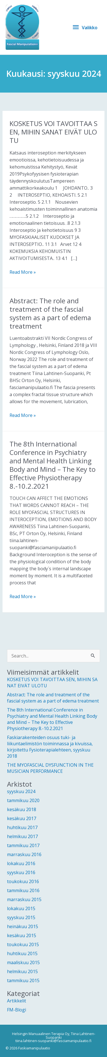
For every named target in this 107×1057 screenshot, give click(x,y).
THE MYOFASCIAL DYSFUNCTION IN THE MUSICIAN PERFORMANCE (50, 768)
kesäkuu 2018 (21, 809)
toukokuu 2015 (23, 944)
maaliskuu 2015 (23, 962)
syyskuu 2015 (21, 917)
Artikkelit (16, 1001)
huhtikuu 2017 (22, 827)
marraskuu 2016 (24, 854)
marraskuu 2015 (24, 899)
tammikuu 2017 (23, 845)
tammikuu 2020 (23, 800)
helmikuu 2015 (22, 971)
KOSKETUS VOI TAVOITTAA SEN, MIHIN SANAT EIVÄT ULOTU (53, 132)
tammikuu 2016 (23, 890)
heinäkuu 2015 (22, 926)
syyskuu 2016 (21, 872)
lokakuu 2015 (21, 908)
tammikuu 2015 (23, 980)
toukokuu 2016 (23, 881)
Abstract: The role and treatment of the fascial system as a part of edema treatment (50, 313)
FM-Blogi (16, 1010)
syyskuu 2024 (21, 791)
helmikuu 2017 (22, 836)
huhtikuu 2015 (22, 953)
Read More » (23, 272)
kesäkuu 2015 (21, 935)
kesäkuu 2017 (21, 818)
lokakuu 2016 (21, 863)
